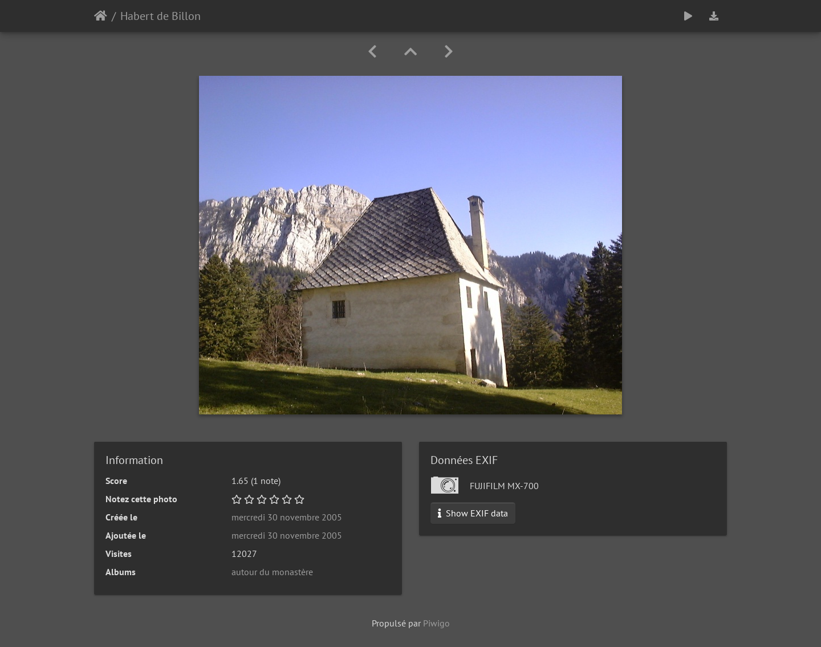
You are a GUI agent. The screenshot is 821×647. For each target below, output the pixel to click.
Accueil (100, 16)
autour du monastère (272, 571)
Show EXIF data (473, 513)
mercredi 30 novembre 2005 (286, 517)
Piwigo (436, 623)
